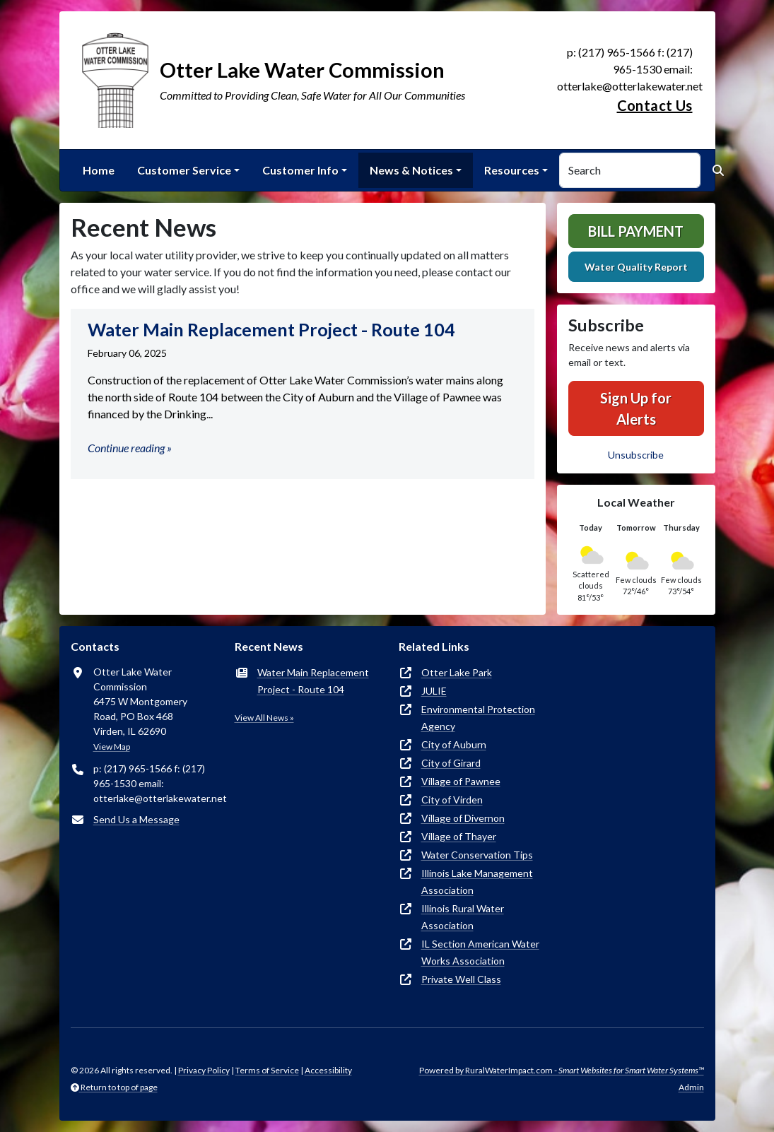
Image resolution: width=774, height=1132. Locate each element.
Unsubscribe (636, 455)
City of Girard (451, 763)
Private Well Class (461, 979)
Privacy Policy (204, 1070)
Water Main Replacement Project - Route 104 (313, 680)
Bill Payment (636, 231)
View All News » (264, 717)
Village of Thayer (458, 836)
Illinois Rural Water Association (462, 916)
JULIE (434, 691)
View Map (111, 746)
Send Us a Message (136, 819)
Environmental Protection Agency (478, 717)
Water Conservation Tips (477, 855)
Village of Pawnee (460, 781)
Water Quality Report (636, 267)
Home (99, 170)
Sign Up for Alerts (636, 408)
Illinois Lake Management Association (477, 881)
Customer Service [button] (184, 170)
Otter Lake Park (456, 672)
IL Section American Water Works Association (480, 952)
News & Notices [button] (411, 170)
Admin (691, 1087)
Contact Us (655, 105)
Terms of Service (267, 1070)
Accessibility (328, 1070)
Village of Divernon (463, 818)
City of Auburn (453, 744)
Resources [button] (511, 170)
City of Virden (452, 800)
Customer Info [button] (300, 170)
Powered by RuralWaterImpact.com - (561, 1070)
